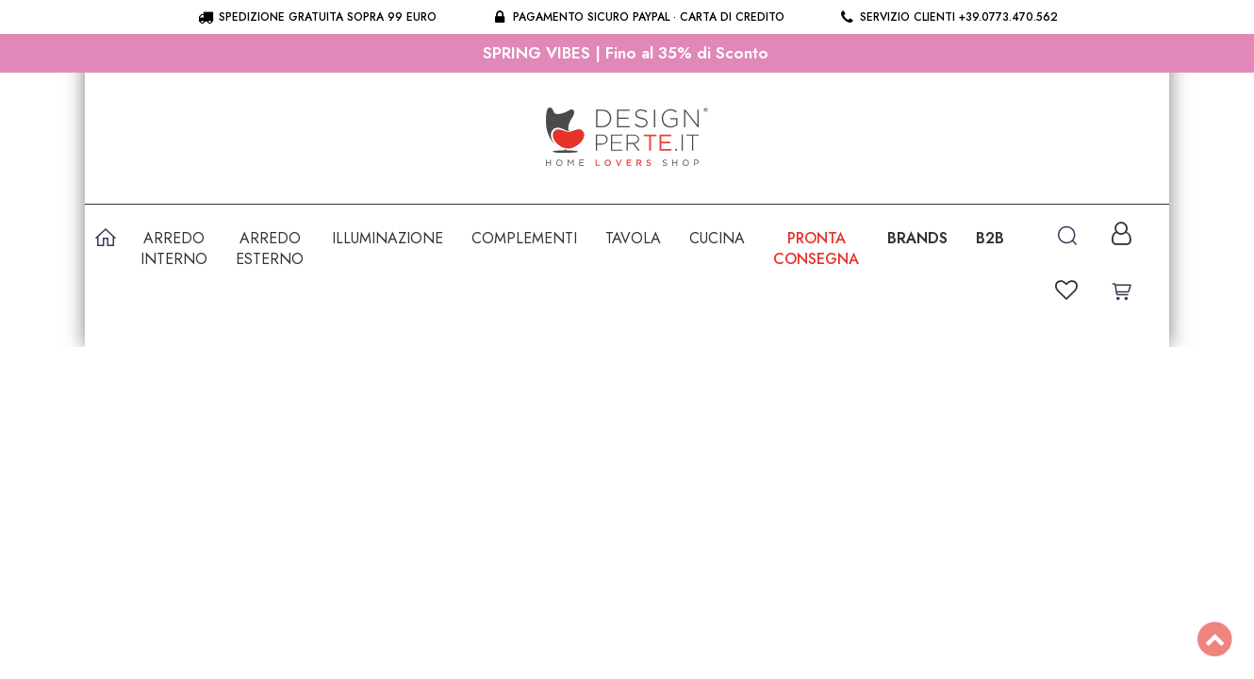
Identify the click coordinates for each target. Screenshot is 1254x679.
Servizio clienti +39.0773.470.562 (948, 16)
